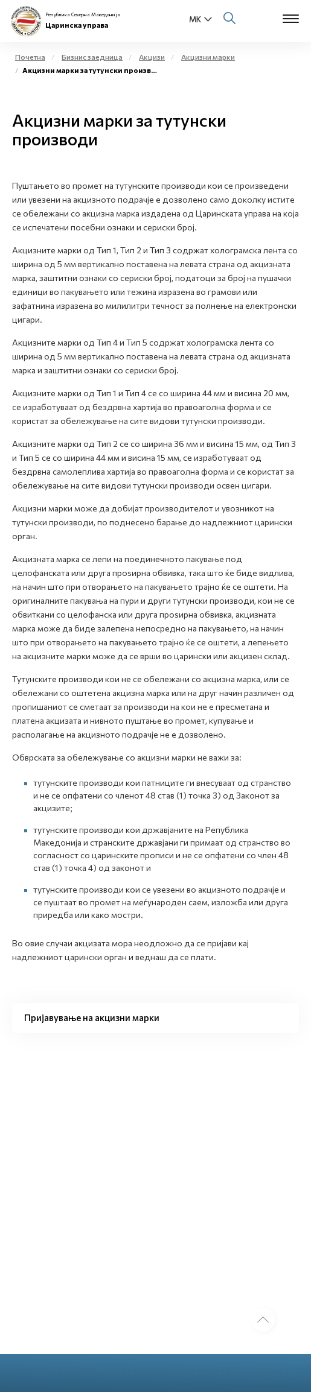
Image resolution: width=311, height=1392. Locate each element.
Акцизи (152, 56)
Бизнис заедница (92, 56)
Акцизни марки (208, 56)
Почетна (30, 56)
